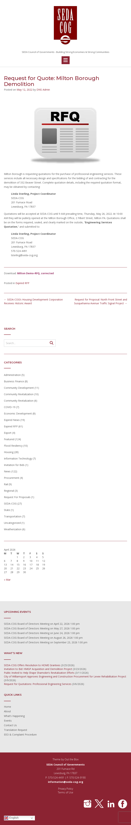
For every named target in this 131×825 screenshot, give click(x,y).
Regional (9, 490)
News (7, 471)
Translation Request (15, 730)
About (7, 711)
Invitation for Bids (14, 465)
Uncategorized (12, 523)
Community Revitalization (18, 394)
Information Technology (18, 458)
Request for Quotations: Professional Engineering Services (37, 684)
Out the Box (72, 759)
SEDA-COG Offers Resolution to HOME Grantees (32, 665)
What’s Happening (14, 716)
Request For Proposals (17, 497)
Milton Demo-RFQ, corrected (35, 273)
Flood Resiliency (13, 445)
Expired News (12, 420)
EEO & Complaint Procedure (20, 734)
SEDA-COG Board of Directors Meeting (26, 623)
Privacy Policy (65, 788)
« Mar (7, 579)
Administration (12, 375)
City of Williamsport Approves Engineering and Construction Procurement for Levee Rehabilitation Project (65, 676)
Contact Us (10, 725)
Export (7, 432)
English (11, 818)
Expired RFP (22, 283)
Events (8, 720)
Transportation (12, 516)
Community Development (19, 387)
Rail (6, 484)
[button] (66, 60)
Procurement (11, 477)
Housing (8, 452)
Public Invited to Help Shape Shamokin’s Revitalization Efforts (39, 672)
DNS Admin (43, 89)
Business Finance (14, 381)
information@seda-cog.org (65, 782)
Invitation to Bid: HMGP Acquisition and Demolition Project (38, 669)
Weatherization (12, 529)
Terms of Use (65, 792)
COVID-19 (9, 407)
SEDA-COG (10, 503)
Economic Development (18, 413)
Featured (9, 439)
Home (7, 706)
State (7, 510)
